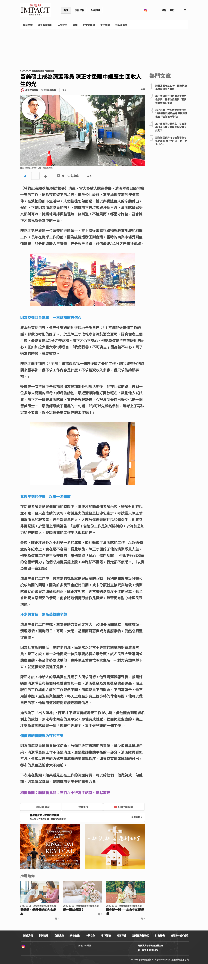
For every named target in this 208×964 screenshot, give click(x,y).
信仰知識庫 (121, 24)
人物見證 (62, 24)
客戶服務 (106, 935)
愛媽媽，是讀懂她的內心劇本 (38, 911)
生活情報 (105, 24)
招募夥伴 (121, 935)
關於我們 (28, 935)
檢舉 (143, 89)
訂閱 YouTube (123, 807)
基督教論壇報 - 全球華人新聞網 (35, 10)
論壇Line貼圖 (84, 945)
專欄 (75, 24)
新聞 (66, 10)
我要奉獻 (137, 817)
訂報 (164, 10)
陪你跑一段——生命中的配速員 (125, 911)
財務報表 (160, 935)
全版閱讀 (95, 10)
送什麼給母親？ (73, 909)
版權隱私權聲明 (140, 935)
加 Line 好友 (41, 807)
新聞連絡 (43, 935)
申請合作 (90, 935)
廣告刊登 (75, 935)
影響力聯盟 (89, 24)
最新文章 (28, 24)
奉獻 (172, 10)
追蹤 (64, 90)
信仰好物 (79, 10)
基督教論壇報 (45, 24)
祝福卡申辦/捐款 (179, 935)
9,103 (73, 175)
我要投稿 (59, 935)
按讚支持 (82, 807)
